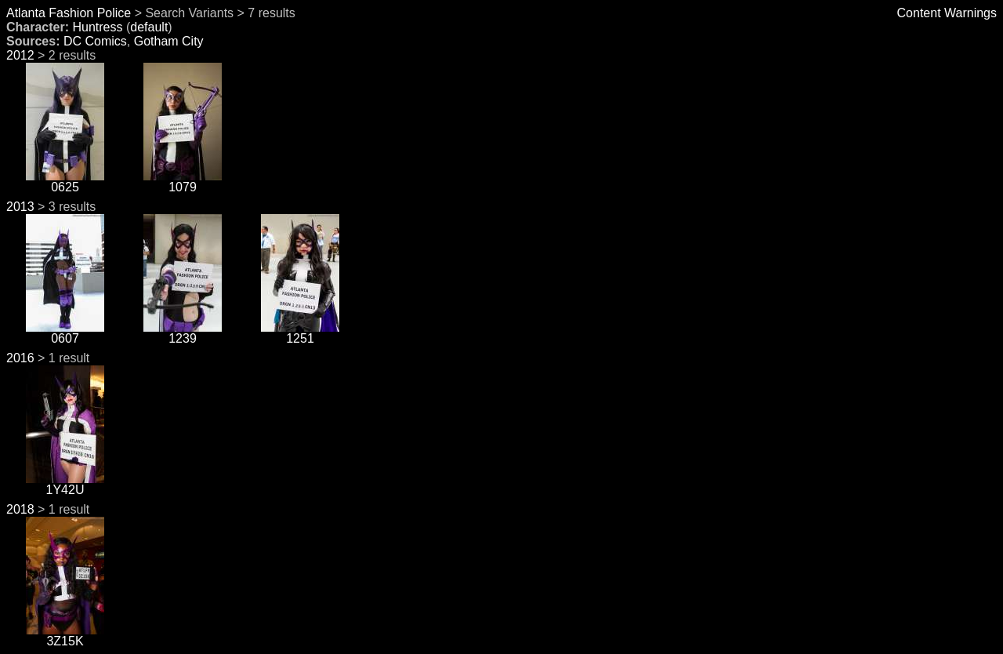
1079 (182, 181)
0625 (65, 181)
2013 (20, 206)
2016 (20, 358)
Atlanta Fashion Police (68, 13)
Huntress (97, 27)
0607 (65, 333)
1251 (300, 333)
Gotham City (169, 41)
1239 (182, 333)
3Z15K (65, 635)
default (149, 27)
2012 (20, 55)
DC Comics (95, 41)
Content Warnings (947, 13)
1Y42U (65, 484)
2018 (20, 509)
